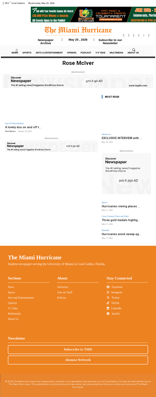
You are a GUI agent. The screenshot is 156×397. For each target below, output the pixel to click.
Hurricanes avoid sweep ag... (116, 231)
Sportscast (106, 134)
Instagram (114, 289)
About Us (13, 315)
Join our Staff (64, 289)
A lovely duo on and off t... (20, 127)
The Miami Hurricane (35, 254)
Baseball (105, 228)
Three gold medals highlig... (116, 218)
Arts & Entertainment (14, 123)
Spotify (113, 310)
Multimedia (14, 310)
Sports (104, 202)
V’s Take (13, 305)
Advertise (62, 283)
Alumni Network (78, 357)
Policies (61, 294)
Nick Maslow (10, 131)
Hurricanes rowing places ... (116, 205)
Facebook (114, 283)
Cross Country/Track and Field (115, 215)
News (11, 283)
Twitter (113, 294)
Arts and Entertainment (21, 294)
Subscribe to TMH (78, 346)
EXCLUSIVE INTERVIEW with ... (119, 137)
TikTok (113, 299)
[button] (134, 50)
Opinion (12, 299)
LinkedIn (114, 305)
